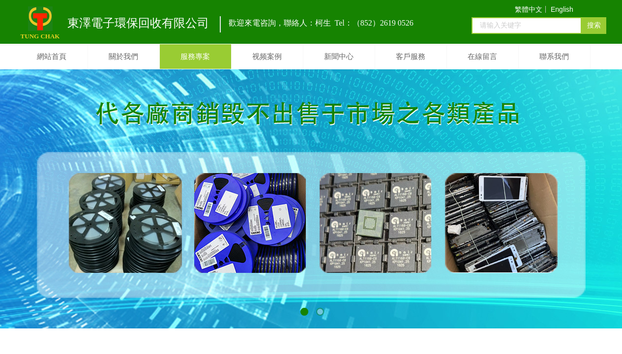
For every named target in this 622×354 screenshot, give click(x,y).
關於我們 (123, 56)
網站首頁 (51, 56)
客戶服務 (410, 56)
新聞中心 (339, 56)
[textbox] (527, 25)
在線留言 (482, 56)
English (562, 9)
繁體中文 (528, 9)
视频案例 (267, 56)
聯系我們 (554, 56)
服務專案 (195, 56)
